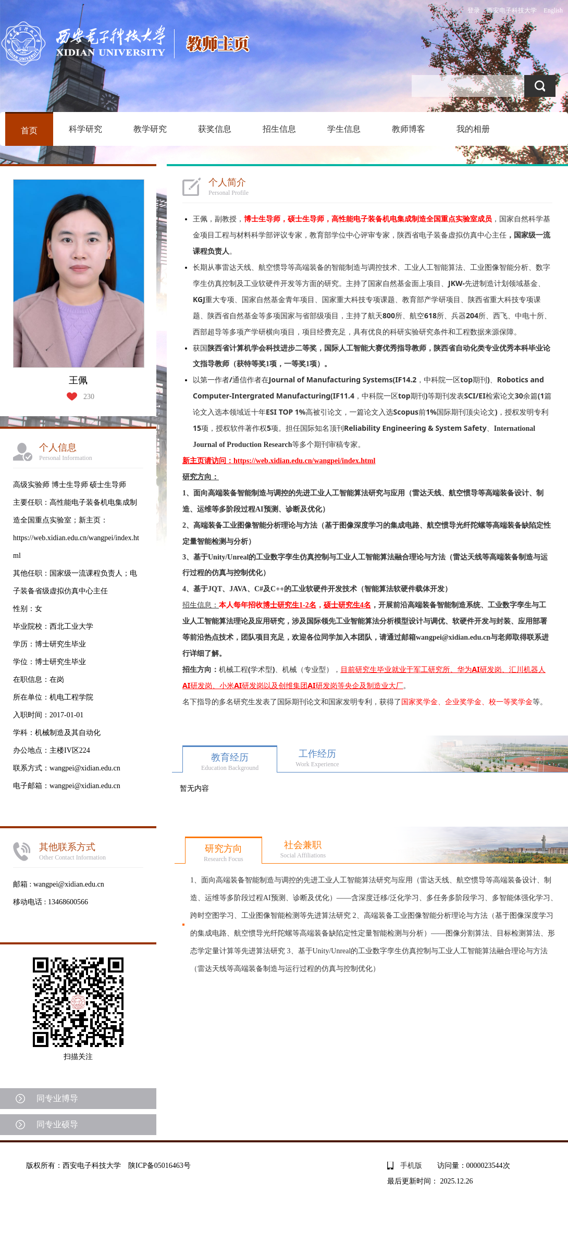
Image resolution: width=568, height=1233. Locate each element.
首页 (29, 130)
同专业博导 (57, 1098)
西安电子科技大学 (512, 10)
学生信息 (344, 128)
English (553, 10)
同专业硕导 (57, 1124)
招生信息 (279, 128)
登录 (473, 10)
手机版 (411, 1165)
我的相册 (473, 128)
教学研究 (150, 128)
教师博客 (408, 128)
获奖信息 (214, 128)
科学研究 (85, 128)
